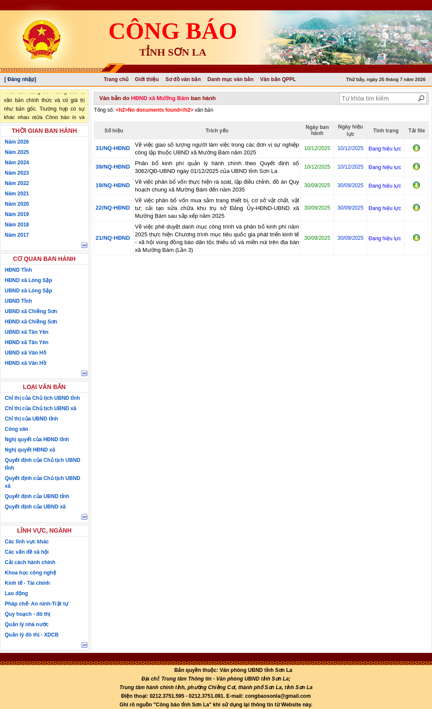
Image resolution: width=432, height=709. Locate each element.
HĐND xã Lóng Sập (28, 280)
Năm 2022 (17, 183)
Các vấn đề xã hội (27, 552)
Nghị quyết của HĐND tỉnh (37, 439)
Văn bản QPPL (278, 79)
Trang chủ (116, 79)
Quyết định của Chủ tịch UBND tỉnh (42, 464)
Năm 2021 (17, 194)
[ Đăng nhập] (20, 79)
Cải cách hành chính (30, 562)
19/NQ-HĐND (112, 185)
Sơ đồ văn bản (183, 79)
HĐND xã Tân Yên (26, 342)
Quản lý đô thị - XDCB (32, 635)
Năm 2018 (17, 225)
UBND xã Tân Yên (26, 332)
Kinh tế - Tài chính (27, 583)
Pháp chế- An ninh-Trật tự (36, 604)
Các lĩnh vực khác (27, 542)
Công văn (17, 429)
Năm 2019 (17, 214)
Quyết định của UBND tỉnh (37, 496)
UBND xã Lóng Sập (28, 291)
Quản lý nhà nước (26, 624)
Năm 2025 (17, 152)
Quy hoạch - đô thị (27, 614)
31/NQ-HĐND (112, 148)
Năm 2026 (17, 142)
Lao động (16, 593)
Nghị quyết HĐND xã (30, 450)
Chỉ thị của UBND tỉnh (31, 419)
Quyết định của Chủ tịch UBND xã (42, 482)
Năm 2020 (17, 204)
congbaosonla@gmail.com (278, 696)
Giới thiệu (147, 79)
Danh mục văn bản (230, 79)
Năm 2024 (17, 163)
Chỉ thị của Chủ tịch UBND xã (40, 408)
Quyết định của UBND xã (35, 507)
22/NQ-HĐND (112, 207)
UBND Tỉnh (18, 301)
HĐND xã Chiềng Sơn (31, 322)
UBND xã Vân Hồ (25, 353)
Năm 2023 (17, 173)
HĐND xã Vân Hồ (25, 363)
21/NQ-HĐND (112, 238)
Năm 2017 (17, 235)
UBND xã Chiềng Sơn (31, 311)
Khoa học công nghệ (30, 573)
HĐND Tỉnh (18, 270)
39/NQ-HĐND (112, 166)
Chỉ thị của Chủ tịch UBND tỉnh (42, 398)
